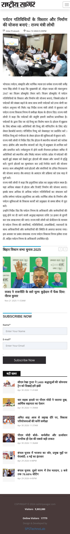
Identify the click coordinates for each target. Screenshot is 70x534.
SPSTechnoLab (35, 529)
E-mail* (7, 339)
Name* (6, 324)
